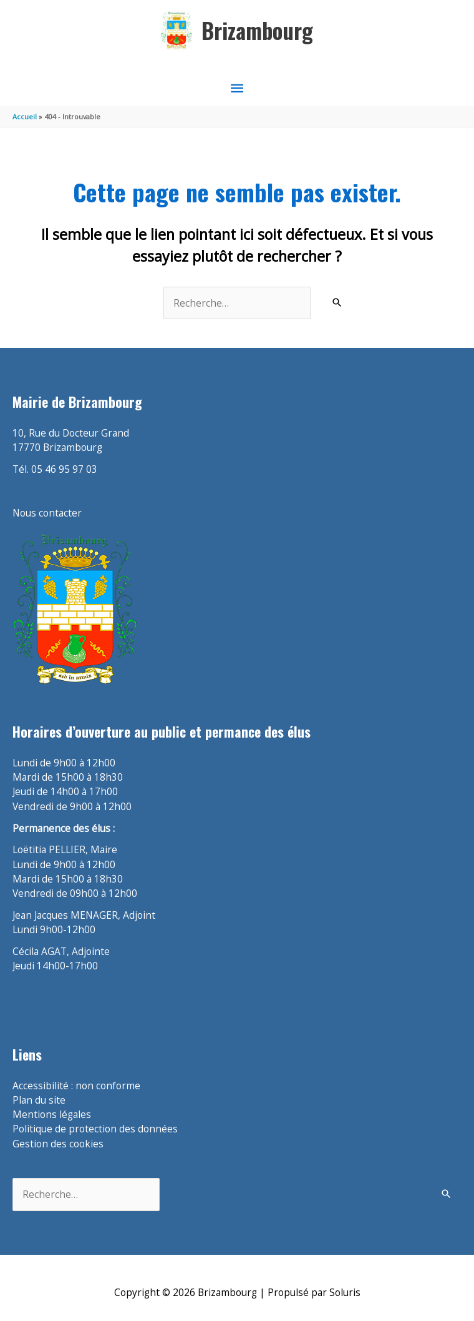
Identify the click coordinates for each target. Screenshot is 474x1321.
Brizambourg (257, 30)
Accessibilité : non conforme (76, 1085)
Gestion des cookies (58, 1143)
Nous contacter (47, 513)
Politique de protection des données (95, 1128)
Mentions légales (51, 1114)
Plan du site (38, 1100)
